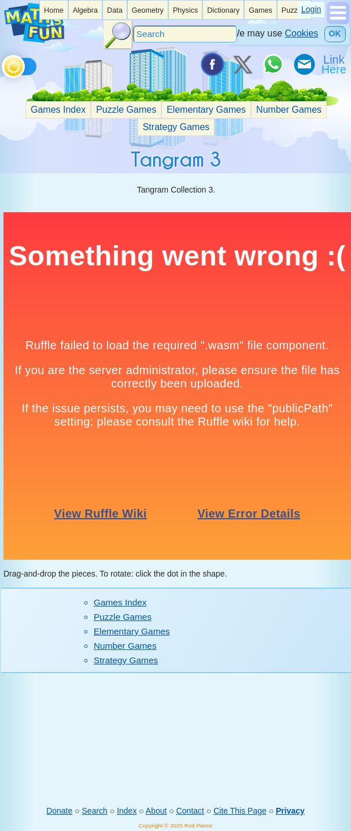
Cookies (302, 33)
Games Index (58, 110)
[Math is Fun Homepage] (34, 40)
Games (260, 10)
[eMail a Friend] (303, 64)
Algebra (85, 10)
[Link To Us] (334, 64)
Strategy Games (176, 127)
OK (335, 33)
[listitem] (53, 10)
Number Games (289, 110)
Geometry (148, 10)
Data (115, 10)
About (156, 810)
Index (126, 810)
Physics (185, 10)
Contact (190, 810)
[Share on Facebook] (212, 64)
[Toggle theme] (4, 63)
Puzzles (294, 10)
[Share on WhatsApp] (273, 64)
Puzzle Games (126, 110)
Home (54, 10)
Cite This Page (240, 810)
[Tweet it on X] (242, 64)
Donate (59, 810)
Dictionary (223, 10)
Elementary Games (206, 110)
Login (311, 9)
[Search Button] (118, 34)
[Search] (185, 34)
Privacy (290, 810)
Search (95, 810)
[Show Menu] (338, 21)
